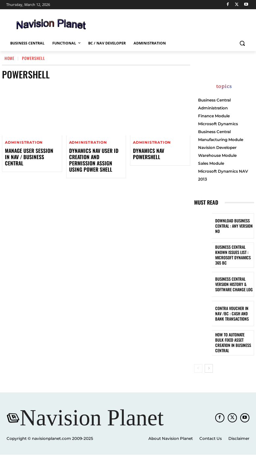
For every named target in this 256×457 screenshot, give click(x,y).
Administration (24, 142)
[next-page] (209, 368)
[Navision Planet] (92, 419)
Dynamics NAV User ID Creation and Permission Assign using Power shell (95, 156)
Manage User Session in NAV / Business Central (29, 153)
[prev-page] (198, 368)
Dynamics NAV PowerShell (160, 150)
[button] (242, 43)
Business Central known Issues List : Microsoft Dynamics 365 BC (231, 255)
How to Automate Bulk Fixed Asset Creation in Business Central (233, 342)
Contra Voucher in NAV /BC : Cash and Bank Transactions (233, 313)
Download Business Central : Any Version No (232, 225)
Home (9, 58)
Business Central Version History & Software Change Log (232, 284)
